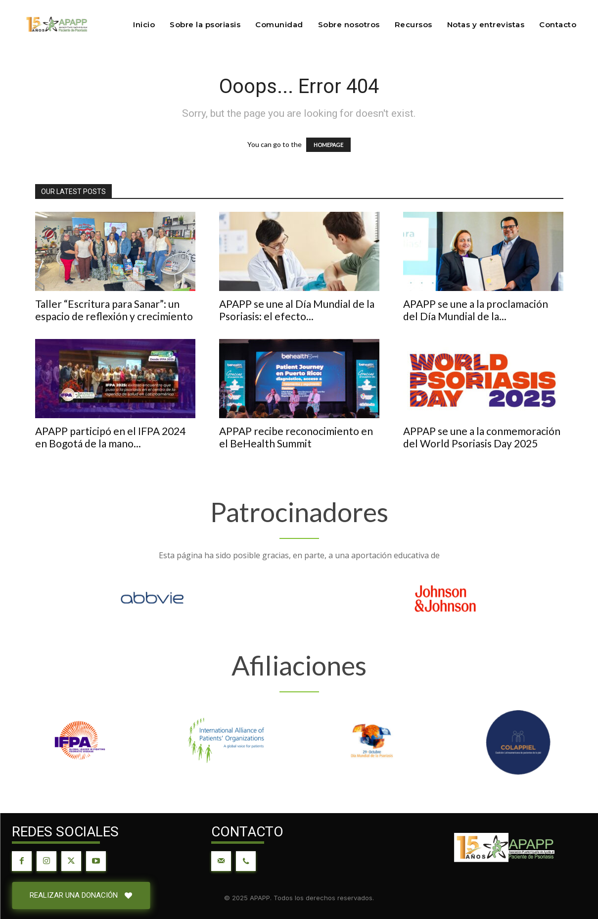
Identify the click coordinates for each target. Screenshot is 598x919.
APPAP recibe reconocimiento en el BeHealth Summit (296, 437)
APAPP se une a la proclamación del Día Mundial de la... (475, 309)
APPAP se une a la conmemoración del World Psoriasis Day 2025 (481, 437)
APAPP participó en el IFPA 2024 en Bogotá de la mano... (110, 437)
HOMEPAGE (328, 145)
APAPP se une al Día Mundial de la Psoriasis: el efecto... (296, 309)
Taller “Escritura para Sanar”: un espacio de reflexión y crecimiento (114, 309)
